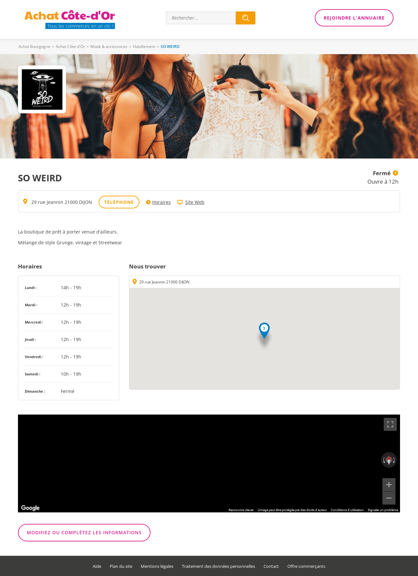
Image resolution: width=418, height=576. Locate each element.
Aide (97, 566)
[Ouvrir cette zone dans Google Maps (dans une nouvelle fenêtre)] (30, 508)
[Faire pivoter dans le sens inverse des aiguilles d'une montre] (383, 460)
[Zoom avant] (388, 484)
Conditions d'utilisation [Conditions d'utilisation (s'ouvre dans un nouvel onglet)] (347, 510)
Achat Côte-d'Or (70, 46)
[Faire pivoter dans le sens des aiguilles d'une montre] (394, 460)
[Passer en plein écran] (390, 424)
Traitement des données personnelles (218, 566)
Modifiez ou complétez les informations (84, 532)
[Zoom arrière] (388, 498)
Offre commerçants (306, 566)
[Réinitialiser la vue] (389, 460)
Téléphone (119, 202)
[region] (209, 463)
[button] (264, 337)
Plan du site (121, 566)
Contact (271, 566)
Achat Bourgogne (34, 46)
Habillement (144, 46)
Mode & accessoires (108, 46)
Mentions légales (157, 566)
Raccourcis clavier (241, 510)
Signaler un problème (383, 510)
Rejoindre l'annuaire (354, 18)
